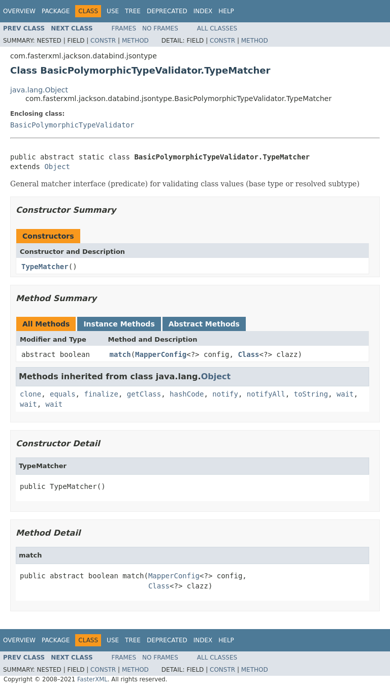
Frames (124, 28)
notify (225, 394)
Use (113, 11)
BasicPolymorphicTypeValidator (72, 125)
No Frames (160, 28)
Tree (133, 11)
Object (57, 166)
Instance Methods (118, 324)
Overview (19, 11)
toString (311, 394)
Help (226, 11)
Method (135, 40)
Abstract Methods (204, 324)
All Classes (217, 28)
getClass (144, 394)
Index (203, 11)
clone (30, 394)
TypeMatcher (45, 266)
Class (248, 354)
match (120, 354)
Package (56, 11)
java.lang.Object (39, 90)
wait (345, 394)
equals (63, 394)
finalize (101, 394)
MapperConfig (160, 354)
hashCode (187, 394)
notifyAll (266, 394)
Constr (103, 40)
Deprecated (167, 11)
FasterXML (92, 679)
